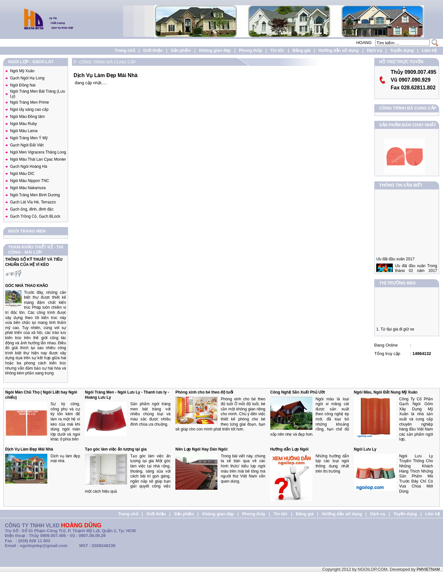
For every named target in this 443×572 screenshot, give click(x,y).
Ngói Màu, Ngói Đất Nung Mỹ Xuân (385, 392)
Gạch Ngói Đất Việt (26, 145)
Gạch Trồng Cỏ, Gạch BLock (35, 216)
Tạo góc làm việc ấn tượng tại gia (115, 449)
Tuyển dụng (402, 50)
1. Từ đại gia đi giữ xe (395, 331)
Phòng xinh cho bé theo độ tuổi (204, 392)
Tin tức (277, 50)
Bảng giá (301, 50)
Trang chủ (125, 50)
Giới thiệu (153, 50)
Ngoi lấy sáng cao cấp (29, 109)
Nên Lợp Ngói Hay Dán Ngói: (201, 449)
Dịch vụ (374, 50)
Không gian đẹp (215, 50)
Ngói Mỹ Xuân (22, 71)
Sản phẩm (181, 50)
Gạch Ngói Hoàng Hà (28, 166)
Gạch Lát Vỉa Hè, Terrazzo (33, 202)
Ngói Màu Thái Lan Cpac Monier (38, 159)
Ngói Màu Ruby (23, 123)
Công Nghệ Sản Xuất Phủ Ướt (297, 392)
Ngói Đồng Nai (22, 85)
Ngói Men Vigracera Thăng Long (38, 152)
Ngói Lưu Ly (365, 449)
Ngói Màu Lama (24, 131)
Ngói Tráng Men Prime (29, 102)
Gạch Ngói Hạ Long (27, 78)
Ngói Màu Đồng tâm (27, 116)
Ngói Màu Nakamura (28, 188)
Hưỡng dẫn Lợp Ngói (289, 449)
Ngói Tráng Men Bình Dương (35, 195)
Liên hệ (429, 50)
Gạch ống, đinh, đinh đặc (31, 209)
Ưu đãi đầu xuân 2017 (395, 263)
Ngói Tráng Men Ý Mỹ (29, 138)
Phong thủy (250, 50)
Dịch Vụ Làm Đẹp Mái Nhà (29, 449)
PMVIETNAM (428, 569)
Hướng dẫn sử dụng (339, 50)
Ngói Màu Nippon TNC (29, 180)
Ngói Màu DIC (22, 173)
